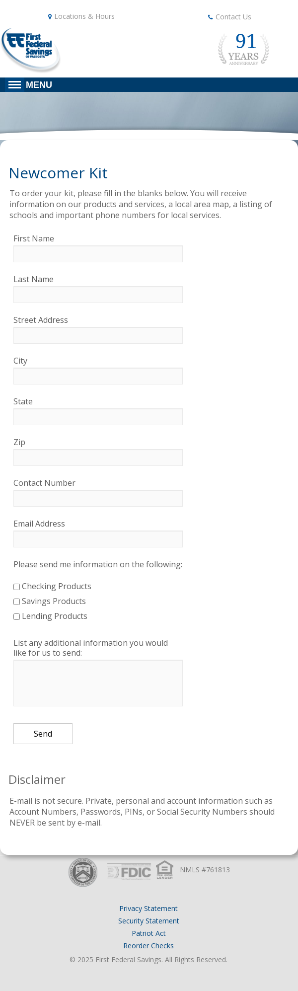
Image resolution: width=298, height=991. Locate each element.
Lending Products (50, 616)
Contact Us (233, 16)
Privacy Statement (148, 908)
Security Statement (148, 920)
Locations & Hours (84, 16)
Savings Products (49, 601)
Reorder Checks (148, 945)
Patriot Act (149, 933)
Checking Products (52, 586)
